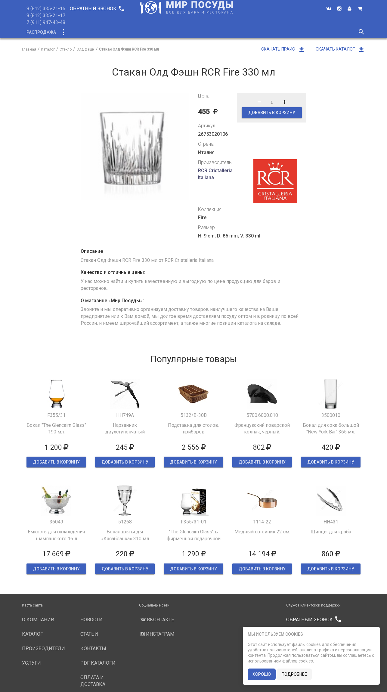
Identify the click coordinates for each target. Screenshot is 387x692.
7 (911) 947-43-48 (45, 22)
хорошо (261, 674)
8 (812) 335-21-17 (45, 15)
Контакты (295, 32)
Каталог (74, 32)
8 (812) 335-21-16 (45, 8)
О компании (136, 32)
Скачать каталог (340, 49)
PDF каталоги (98, 663)
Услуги (213, 32)
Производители (177, 32)
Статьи (267, 32)
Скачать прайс (283, 49)
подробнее (294, 674)
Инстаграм (156, 634)
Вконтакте (156, 619)
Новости (241, 32)
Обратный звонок (97, 8)
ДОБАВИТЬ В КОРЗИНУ (271, 112)
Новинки (102, 32)
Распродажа (41, 32)
